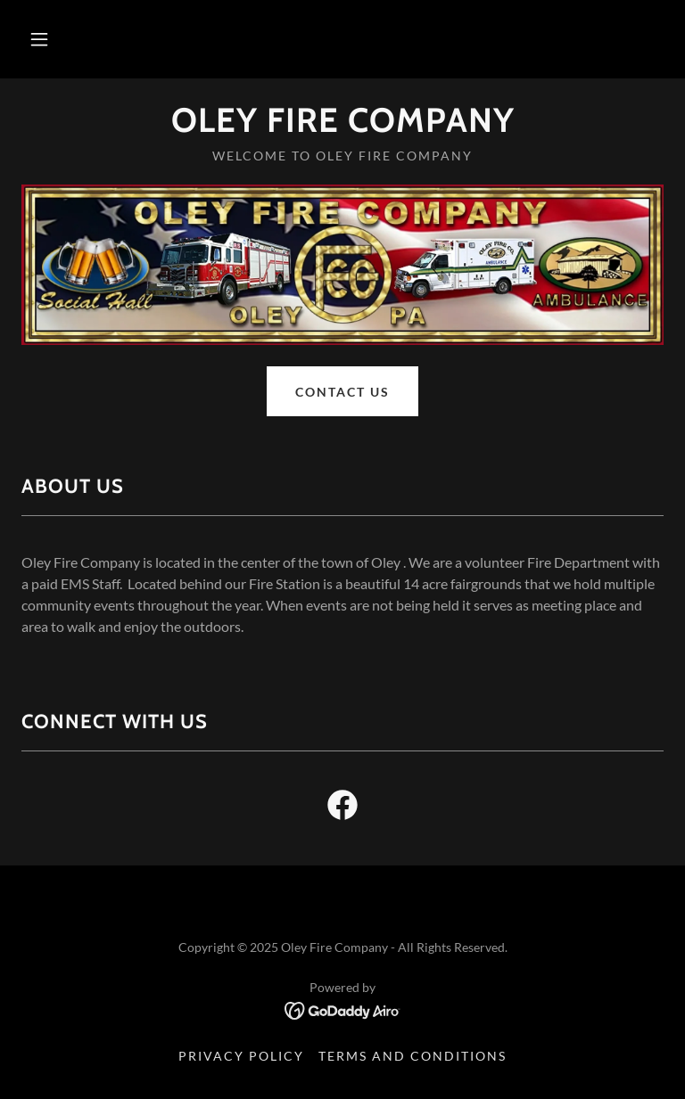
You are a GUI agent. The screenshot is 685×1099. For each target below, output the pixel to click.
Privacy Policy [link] (241, 1055)
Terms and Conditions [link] (412, 1055)
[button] (39, 39)
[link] (342, 126)
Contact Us (342, 391)
